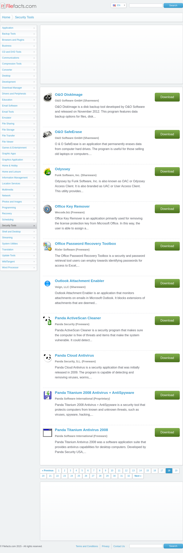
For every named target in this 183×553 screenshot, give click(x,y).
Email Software (10, 105)
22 (57, 476)
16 (154, 470)
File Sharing (8, 123)
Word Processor (10, 267)
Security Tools (24, 17)
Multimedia (7, 189)
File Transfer (8, 135)
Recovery (7, 213)
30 (114, 476)
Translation (7, 249)
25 (79, 476)
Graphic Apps (9, 153)
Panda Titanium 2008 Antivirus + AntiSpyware (94, 393)
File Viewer (7, 141)
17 (162, 470)
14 (140, 470)
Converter (7, 70)
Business (6, 45)
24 (71, 476)
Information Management (14, 177)
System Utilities (10, 243)
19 (176, 470)
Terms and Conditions (87, 546)
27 (93, 476)
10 (112, 470)
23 (64, 476)
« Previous (48, 470)
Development (9, 82)
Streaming (7, 237)
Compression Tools (12, 63)
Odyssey (62, 169)
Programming (9, 207)
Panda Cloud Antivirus (74, 355)
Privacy (105, 546)
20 (43, 476)
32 (128, 476)
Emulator (6, 117)
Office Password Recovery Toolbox (85, 244)
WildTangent (8, 261)
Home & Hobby (10, 165)
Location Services (11, 183)
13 (133, 470)
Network (6, 195)
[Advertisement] (103, 53)
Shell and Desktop (11, 231)
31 (121, 476)
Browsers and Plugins (13, 40)
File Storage (8, 129)
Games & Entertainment (14, 147)
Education (7, 99)
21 (50, 476)
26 (86, 476)
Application (7, 28)
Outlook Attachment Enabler (79, 281)
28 (100, 476)
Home (6, 17)
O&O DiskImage (69, 95)
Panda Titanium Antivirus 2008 (81, 430)
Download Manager (12, 87)
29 (107, 476)
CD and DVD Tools (11, 52)
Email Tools (8, 111)
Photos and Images (12, 201)
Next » (138, 476)
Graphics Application (12, 159)
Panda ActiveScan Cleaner (78, 318)
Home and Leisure (11, 171)
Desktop (6, 75)
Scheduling (7, 219)
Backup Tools (9, 33)
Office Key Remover (72, 206)
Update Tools (8, 255)
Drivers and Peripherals (14, 93)
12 (126, 470)
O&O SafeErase (68, 132)
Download (167, 97)
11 (119, 470)
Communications (10, 57)
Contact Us (119, 546)
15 (147, 470)
